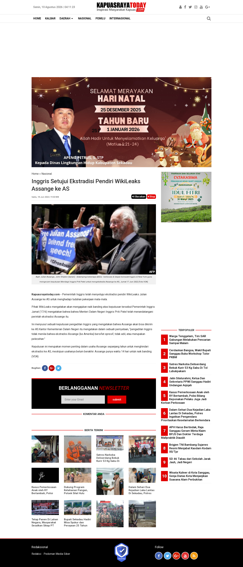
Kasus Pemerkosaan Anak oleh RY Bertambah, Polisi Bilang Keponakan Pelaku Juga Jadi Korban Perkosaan (44, 495)
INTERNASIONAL (119, 18)
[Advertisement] (121, 48)
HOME (37, 18)
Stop (151, 196)
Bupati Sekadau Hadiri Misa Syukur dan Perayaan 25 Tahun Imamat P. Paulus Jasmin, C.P (77, 525)
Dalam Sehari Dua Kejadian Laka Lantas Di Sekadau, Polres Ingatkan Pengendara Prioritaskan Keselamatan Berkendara (185, 415)
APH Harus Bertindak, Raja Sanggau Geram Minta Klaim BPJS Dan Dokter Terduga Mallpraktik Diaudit (183, 432)
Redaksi (36, 553)
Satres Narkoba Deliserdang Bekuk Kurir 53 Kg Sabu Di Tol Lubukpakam (107, 459)
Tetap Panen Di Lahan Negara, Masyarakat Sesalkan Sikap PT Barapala (45, 524)
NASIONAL (84, 18)
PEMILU (100, 18)
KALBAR (50, 18)
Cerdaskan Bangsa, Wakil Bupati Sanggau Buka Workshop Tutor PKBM (190, 353)
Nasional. (46, 173)
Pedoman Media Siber (57, 553)
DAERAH (65, 18)
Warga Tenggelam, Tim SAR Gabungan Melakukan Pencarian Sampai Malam (189, 339)
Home (35, 173)
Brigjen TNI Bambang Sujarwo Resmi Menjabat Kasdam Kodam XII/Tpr (190, 448)
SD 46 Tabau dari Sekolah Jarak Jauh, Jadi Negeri (190, 460)
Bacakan (138, 196)
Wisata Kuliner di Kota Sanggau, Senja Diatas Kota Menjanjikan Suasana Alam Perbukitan (189, 476)
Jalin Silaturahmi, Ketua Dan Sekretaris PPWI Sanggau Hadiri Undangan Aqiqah (190, 382)
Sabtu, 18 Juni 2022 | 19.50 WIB (45, 197)
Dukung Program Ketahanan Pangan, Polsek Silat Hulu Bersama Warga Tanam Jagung (76, 493)
